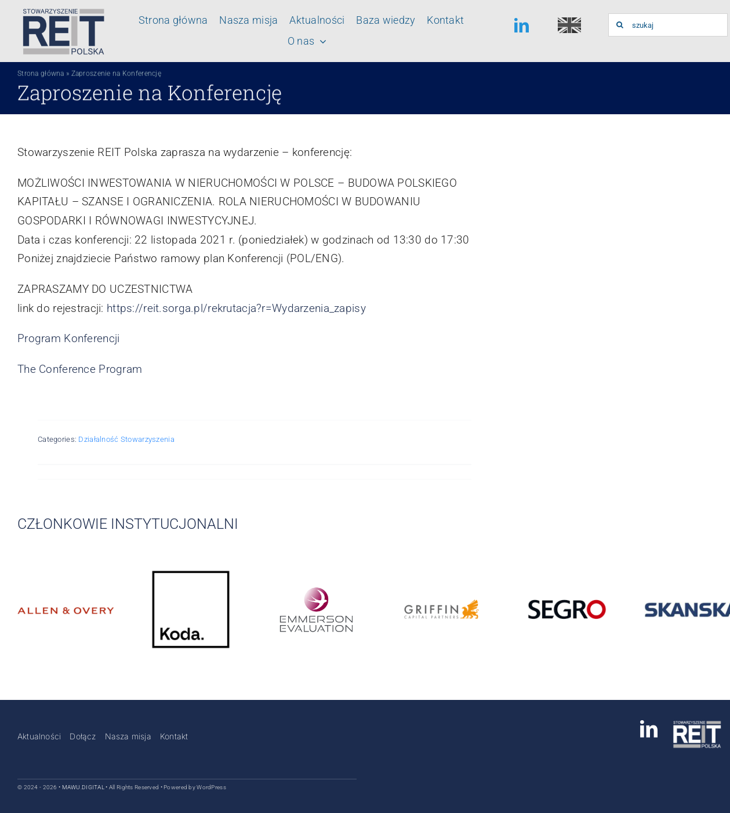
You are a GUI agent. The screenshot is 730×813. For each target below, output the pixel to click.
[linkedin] (521, 25)
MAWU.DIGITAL (83, 787)
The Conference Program (79, 369)
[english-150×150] (569, 23)
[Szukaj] (619, 25)
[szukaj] (668, 25)
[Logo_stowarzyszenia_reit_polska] (60, 11)
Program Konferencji (68, 338)
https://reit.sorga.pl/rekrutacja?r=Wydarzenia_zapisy (236, 308)
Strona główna (40, 77)
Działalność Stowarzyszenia (126, 439)
